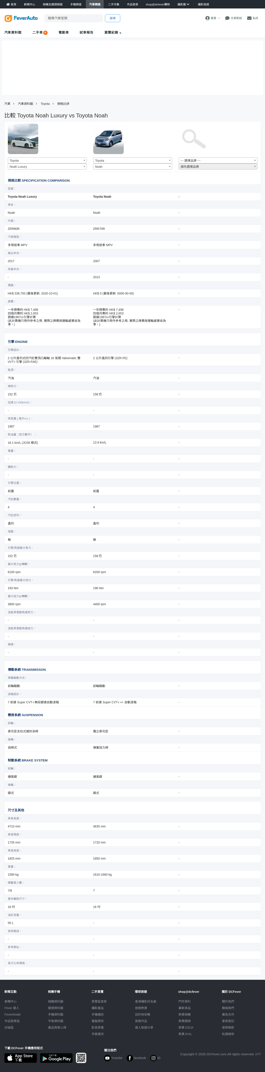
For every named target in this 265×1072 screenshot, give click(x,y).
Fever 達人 (12, 1008)
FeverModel (13, 1014)
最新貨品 (184, 1008)
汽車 (7, 103)
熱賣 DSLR (185, 1027)
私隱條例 (228, 1034)
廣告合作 (228, 1014)
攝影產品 (98, 1008)
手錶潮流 (98, 1034)
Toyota (45, 103)
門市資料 (184, 1001)
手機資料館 (55, 1014)
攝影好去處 (145, 1001)
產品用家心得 (57, 1027)
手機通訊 (98, 1014)
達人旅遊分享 (144, 1027)
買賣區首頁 (99, 1001)
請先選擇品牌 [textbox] (190, 166)
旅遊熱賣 (141, 1008)
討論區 (9, 1027)
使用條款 (228, 1027)
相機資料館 (55, 1001)
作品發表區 (12, 1021)
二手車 (37, 32)
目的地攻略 (142, 1014)
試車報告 (86, 32)
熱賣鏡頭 (184, 1021)
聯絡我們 (228, 1008)
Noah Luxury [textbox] (18, 166)
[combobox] (47, 160)
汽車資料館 (13, 32)
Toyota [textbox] (14, 160)
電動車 (63, 32)
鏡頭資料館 (55, 1008)
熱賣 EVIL (185, 1034)
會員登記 (228, 1021)
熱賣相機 (184, 1014)
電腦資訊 (98, 1021)
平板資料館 (55, 1021)
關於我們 (228, 1001)
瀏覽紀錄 (113, 32)
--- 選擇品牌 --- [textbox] (191, 160)
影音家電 (98, 1027)
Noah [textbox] (98, 166)
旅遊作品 (141, 1021)
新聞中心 (11, 1001)
